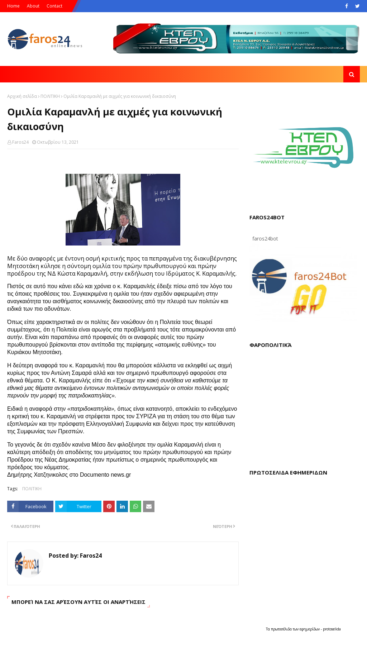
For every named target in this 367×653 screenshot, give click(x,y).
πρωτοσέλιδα (282, 628)
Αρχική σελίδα (22, 96)
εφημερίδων (310, 628)
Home (13, 6)
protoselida (332, 628)
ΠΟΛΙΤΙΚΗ (50, 96)
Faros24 (20, 142)
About (33, 6)
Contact (54, 6)
